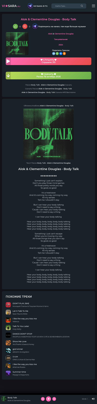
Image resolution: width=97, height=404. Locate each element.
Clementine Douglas (64, 34)
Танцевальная (61, 39)
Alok (50, 34)
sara (11, 6)
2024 (61, 45)
